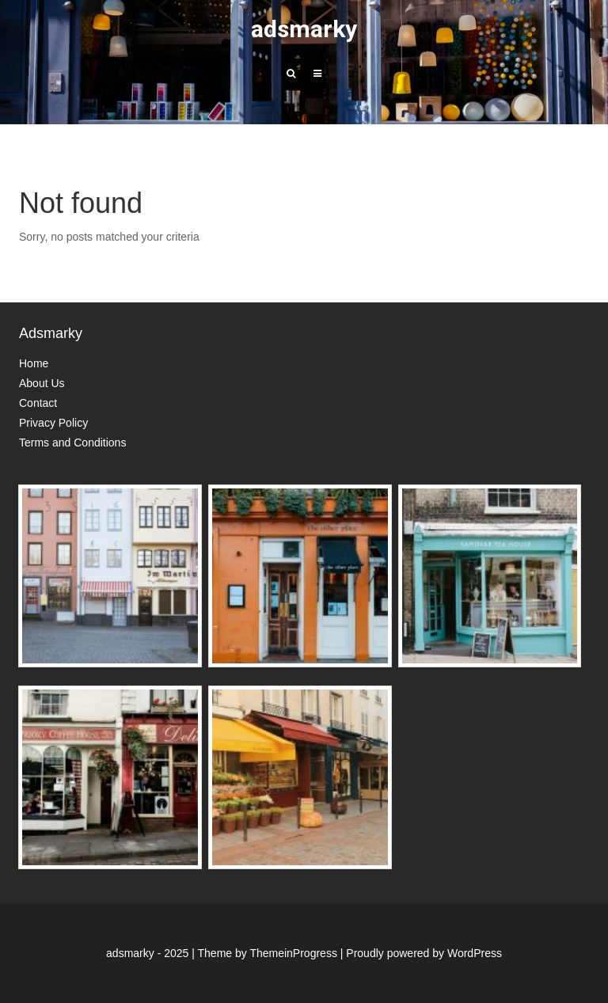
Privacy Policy (53, 422)
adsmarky (304, 29)
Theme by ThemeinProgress (267, 953)
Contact (38, 403)
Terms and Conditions (72, 442)
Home (33, 363)
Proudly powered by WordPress (424, 953)
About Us (42, 383)
